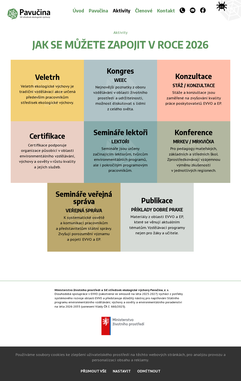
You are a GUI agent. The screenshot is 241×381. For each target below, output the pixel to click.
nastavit (122, 371)
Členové (143, 10)
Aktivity (121, 10)
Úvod (78, 10)
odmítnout (149, 371)
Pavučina (98, 10)
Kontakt (166, 10)
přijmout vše (93, 371)
